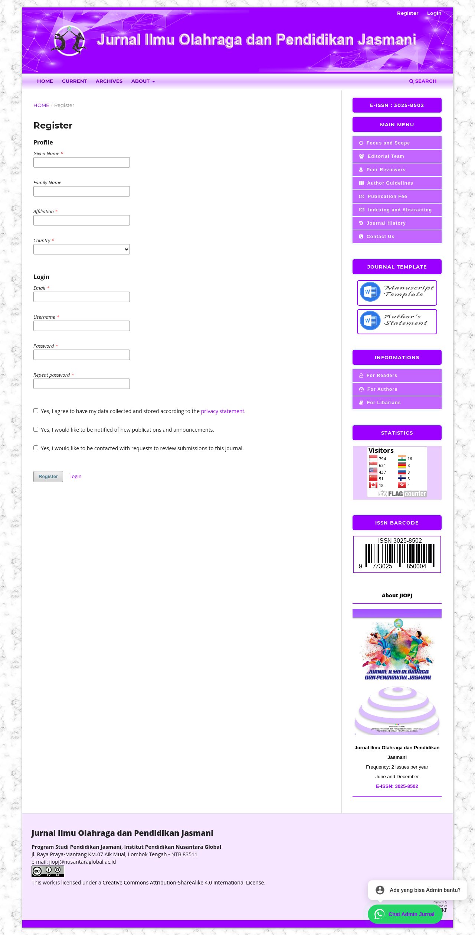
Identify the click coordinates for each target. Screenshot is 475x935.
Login (434, 13)
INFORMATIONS (397, 357)
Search (423, 81)
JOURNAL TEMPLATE (397, 267)
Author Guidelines (385, 183)
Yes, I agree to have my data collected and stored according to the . (139, 411)
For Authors (377, 389)
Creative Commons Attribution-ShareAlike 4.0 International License (183, 882)
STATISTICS (397, 433)
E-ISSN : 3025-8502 (397, 105)
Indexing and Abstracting (395, 209)
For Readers (377, 375)
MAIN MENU (397, 124)
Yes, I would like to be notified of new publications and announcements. (123, 429)
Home (45, 81)
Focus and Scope (384, 143)
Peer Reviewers (382, 169)
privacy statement (223, 411)
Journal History (382, 223)
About (141, 81)
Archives (109, 81)
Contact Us (376, 236)
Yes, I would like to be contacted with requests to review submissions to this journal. (138, 448)
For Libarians (379, 402)
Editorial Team (381, 156)
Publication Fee (382, 196)
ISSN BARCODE (397, 523)
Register (408, 13)
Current (74, 81)
